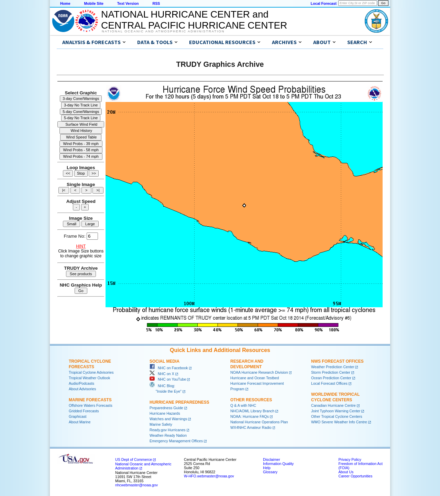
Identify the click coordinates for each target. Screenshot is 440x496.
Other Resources (251, 399)
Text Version (128, 3)
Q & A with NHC (243, 405)
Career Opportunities (355, 476)
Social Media (164, 361)
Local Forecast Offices (329, 383)
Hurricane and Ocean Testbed (254, 378)
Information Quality (278, 464)
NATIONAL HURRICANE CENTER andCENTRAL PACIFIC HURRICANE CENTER (194, 20)
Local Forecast (324, 3)
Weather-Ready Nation (168, 435)
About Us (345, 472)
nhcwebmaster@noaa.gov (136, 485)
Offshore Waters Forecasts (90, 405)
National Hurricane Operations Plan (259, 422)
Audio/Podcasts (81, 383)
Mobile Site (93, 3)
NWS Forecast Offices (337, 361)
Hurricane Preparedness (179, 402)
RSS (156, 3)
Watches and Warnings (168, 419)
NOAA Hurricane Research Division (259, 372)
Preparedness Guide (166, 408)
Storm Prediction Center (330, 372)
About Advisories (82, 389)
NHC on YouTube (168, 379)
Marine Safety (161, 424)
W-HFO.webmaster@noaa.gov (209, 476)
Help (267, 468)
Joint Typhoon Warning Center (335, 411)
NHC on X (162, 374)
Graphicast (78, 416)
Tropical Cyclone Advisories (91, 372)
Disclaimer (271, 459)
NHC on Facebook (169, 368)
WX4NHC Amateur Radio (251, 427)
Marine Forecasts (90, 399)
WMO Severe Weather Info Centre (339, 422)
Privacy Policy (349, 459)
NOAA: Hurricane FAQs (249, 416)
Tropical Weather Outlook (89, 378)
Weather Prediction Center (332, 367)
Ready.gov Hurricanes (168, 430)
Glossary (270, 472)
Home (65, 3)
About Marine (79, 422)
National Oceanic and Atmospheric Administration (163, 31)
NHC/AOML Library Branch (252, 411)
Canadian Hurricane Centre (333, 405)
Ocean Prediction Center (331, 378)
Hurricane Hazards (165, 413)
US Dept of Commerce (133, 459)
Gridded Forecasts (84, 411)
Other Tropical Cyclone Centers (336, 416)
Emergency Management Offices (176, 441)
